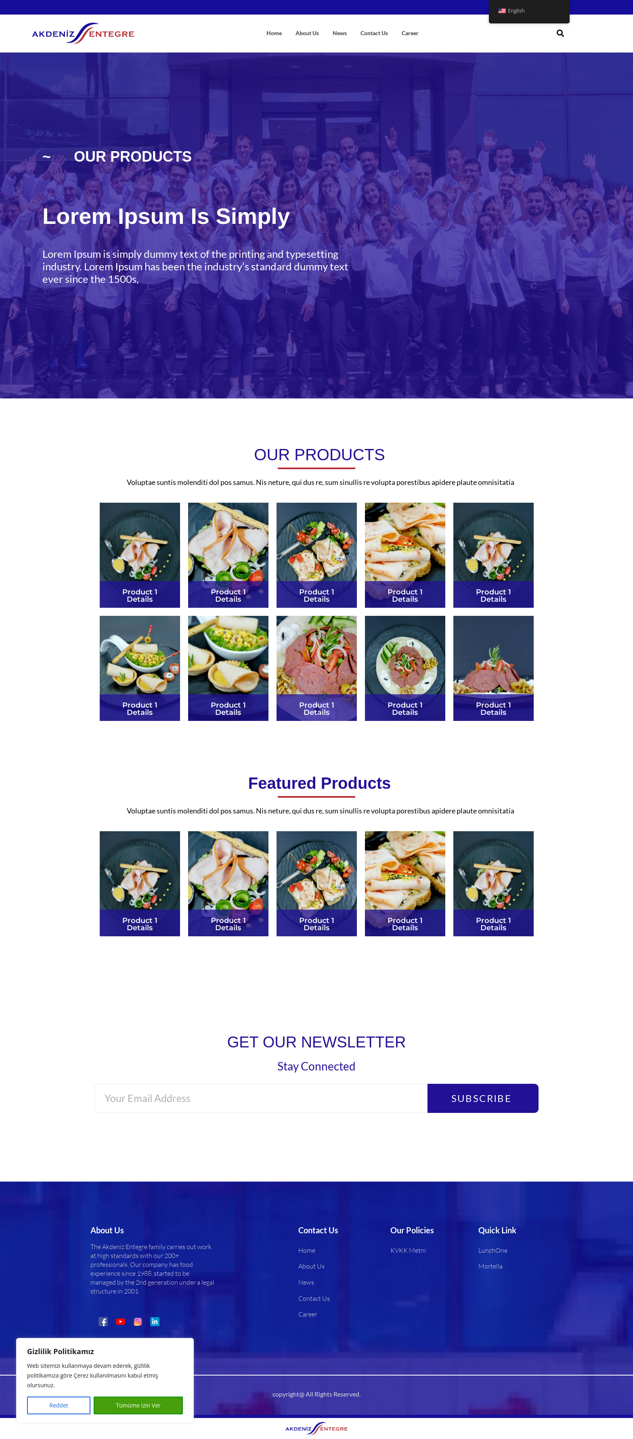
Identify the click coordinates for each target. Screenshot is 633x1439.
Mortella (490, 1266)
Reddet (58, 1405)
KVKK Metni (408, 1250)
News (340, 32)
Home (274, 32)
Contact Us (374, 32)
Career (410, 32)
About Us (307, 32)
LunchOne (492, 1250)
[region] (105, 1380)
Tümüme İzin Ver (138, 1405)
